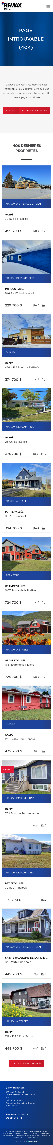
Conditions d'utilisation (39, 1135)
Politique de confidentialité (15, 1135)
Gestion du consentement (27, 1137)
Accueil (11, 111)
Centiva (32, 1141)
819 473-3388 (16, 1100)
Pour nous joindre (34, 111)
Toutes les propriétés (26, 1064)
